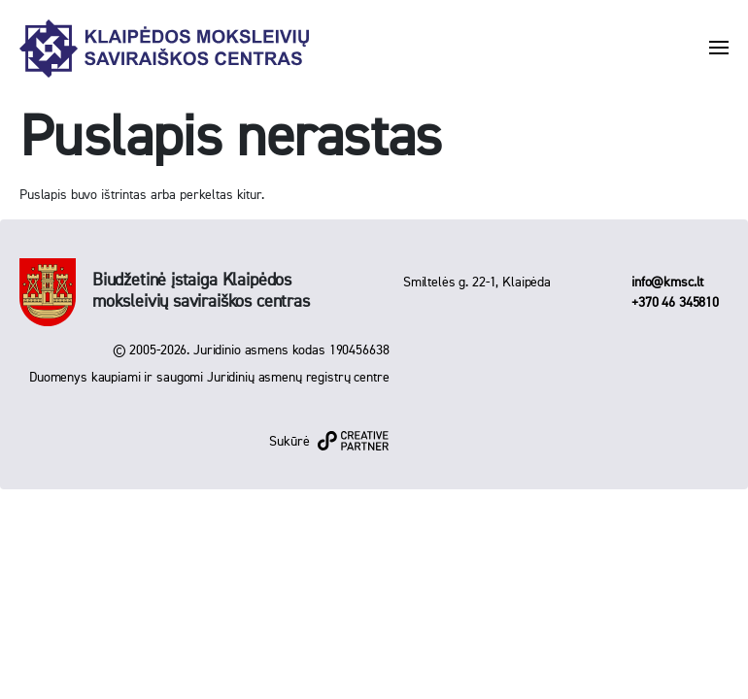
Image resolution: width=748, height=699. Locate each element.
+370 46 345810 (675, 303)
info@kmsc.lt (667, 282)
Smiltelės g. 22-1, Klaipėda (477, 282)
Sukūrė (289, 442)
